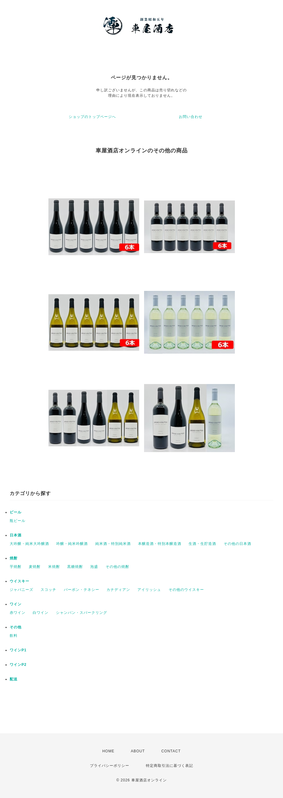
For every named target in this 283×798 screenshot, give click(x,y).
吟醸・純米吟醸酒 (72, 544)
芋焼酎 (15, 567)
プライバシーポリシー (109, 766)
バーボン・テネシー (81, 590)
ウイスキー (19, 581)
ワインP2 (18, 665)
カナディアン (118, 590)
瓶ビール (17, 521)
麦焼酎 (35, 567)
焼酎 (14, 558)
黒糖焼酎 (75, 567)
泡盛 (94, 567)
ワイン (15, 604)
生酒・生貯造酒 (202, 544)
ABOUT (138, 751)
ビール (15, 512)
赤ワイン (17, 613)
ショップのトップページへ (92, 117)
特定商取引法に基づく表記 (169, 766)
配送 (14, 679)
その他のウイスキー (186, 590)
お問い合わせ (190, 117)
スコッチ (48, 590)
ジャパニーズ (21, 590)
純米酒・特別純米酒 (113, 544)
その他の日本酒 (237, 544)
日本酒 (15, 535)
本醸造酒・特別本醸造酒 (159, 544)
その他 (15, 627)
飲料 (14, 636)
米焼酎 (54, 567)
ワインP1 (18, 650)
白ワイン (40, 613)
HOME (108, 751)
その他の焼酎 (117, 567)
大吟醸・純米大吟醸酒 (29, 544)
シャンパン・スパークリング (81, 613)
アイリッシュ (149, 590)
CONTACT (171, 751)
